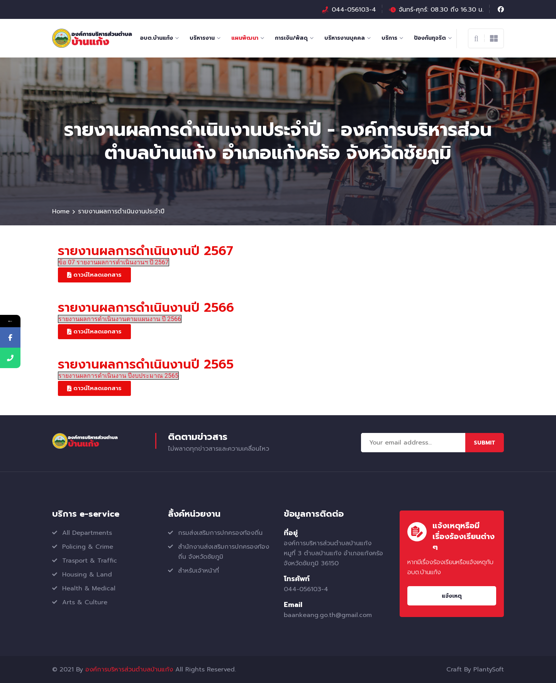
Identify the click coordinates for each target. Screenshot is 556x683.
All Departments (87, 533)
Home (61, 211)
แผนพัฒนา (244, 38)
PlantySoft (488, 669)
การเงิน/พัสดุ (291, 38)
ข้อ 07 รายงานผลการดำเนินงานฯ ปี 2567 (113, 262)
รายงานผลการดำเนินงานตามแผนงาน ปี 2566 (119, 319)
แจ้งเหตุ (452, 596)
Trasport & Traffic (89, 560)
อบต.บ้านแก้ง (156, 38)
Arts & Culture (84, 602)
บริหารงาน (202, 38)
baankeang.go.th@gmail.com (328, 615)
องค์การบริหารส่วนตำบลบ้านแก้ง (129, 669)
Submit (484, 443)
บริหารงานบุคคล (344, 38)
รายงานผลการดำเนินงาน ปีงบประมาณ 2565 (118, 375)
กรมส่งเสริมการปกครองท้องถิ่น (220, 533)
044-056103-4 (354, 9)
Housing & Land (87, 574)
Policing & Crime (87, 546)
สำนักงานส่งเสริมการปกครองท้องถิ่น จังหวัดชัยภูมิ (223, 551)
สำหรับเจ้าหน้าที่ (198, 570)
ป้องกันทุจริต (430, 38)
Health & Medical (88, 588)
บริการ (389, 38)
